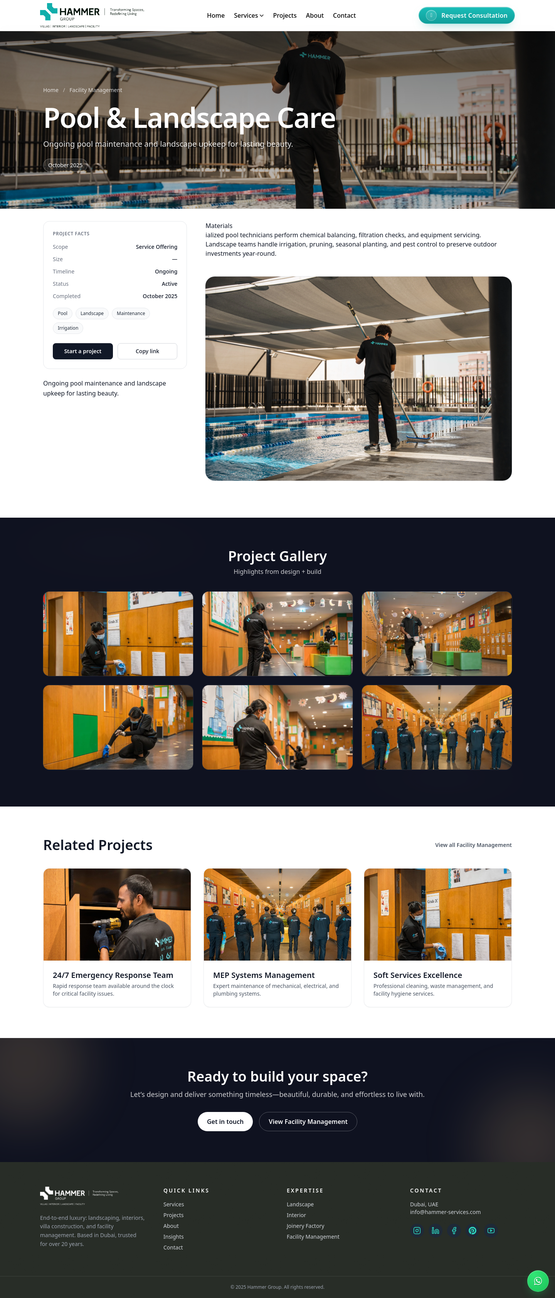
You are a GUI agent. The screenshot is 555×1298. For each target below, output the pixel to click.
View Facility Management (308, 1121)
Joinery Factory (305, 1225)
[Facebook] (454, 1231)
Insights (173, 1236)
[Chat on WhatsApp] (538, 1281)
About (315, 15)
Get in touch (225, 1121)
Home (216, 15)
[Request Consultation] (467, 15)
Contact (344, 15)
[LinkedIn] (435, 1231)
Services (173, 1204)
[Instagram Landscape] (417, 1231)
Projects (284, 15)
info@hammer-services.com (445, 1212)
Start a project (82, 351)
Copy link (147, 351)
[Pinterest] (472, 1231)
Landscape (300, 1204)
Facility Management (95, 90)
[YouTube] (491, 1231)
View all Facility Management (473, 845)
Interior (296, 1215)
